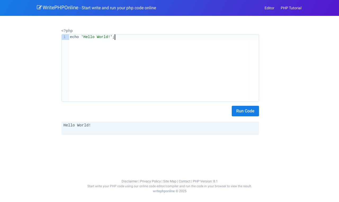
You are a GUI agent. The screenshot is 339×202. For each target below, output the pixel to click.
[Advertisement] (161, 150)
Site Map (169, 181)
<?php (67, 30)
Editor (269, 8)
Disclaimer (130, 181)
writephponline (164, 191)
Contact (184, 181)
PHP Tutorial (291, 8)
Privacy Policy (150, 181)
